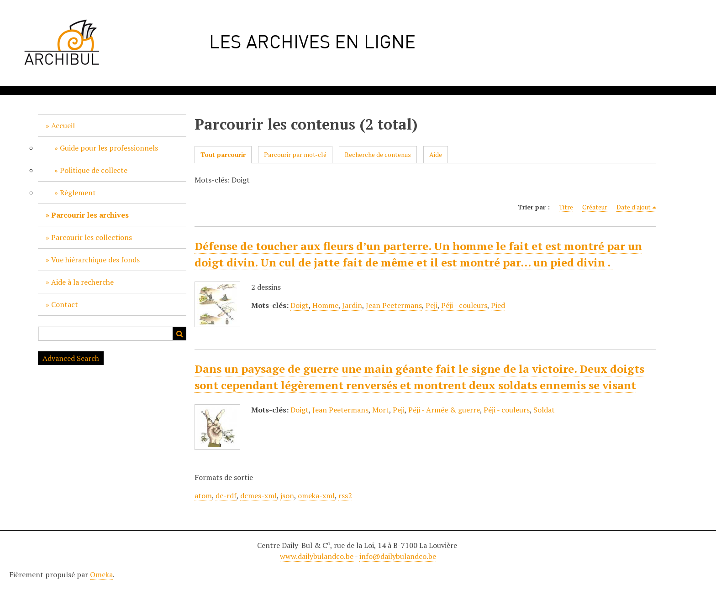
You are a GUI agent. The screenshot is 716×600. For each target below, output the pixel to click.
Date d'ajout (633, 207)
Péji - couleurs (464, 305)
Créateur (594, 207)
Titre (566, 207)
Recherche (179, 333)
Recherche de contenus (378, 154)
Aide (435, 154)
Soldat (544, 410)
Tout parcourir (223, 154)
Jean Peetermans (394, 305)
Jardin (352, 305)
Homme (325, 305)
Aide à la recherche (82, 282)
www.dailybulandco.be (316, 556)
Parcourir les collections (91, 237)
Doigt (299, 305)
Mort (380, 410)
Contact (64, 304)
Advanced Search (70, 358)
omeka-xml (316, 495)
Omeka (101, 574)
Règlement (78, 193)
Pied (498, 305)
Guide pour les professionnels (109, 148)
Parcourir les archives (90, 215)
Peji (431, 305)
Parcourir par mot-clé (295, 154)
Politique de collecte (93, 170)
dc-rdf (226, 495)
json (287, 495)
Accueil (63, 125)
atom (203, 495)
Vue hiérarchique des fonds (95, 260)
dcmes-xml (258, 495)
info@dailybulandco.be (397, 556)
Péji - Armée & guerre (444, 410)
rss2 (345, 495)
